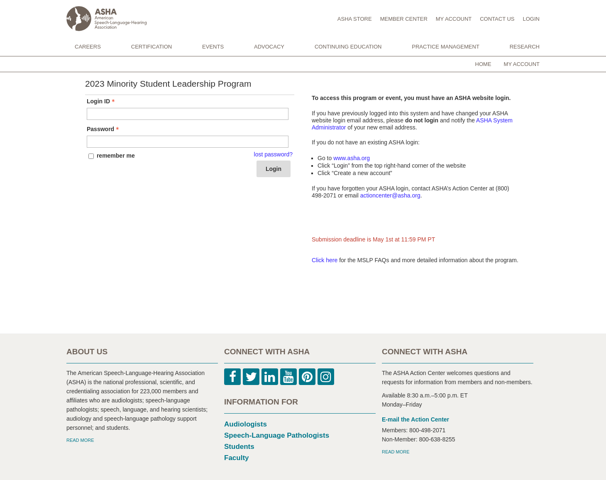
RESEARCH (525, 47)
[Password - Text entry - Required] (187, 142)
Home (483, 64)
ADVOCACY (269, 47)
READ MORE (80, 440)
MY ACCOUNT (454, 19)
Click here (324, 260)
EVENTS (213, 47)
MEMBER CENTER (404, 19)
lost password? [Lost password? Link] (273, 154)
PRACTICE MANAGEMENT (445, 47)
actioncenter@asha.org (390, 195)
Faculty (236, 458)
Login (273, 169)
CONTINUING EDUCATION (348, 47)
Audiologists (245, 424)
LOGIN (531, 19)
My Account (522, 64)
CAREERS (88, 47)
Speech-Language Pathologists (276, 435)
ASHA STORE (354, 19)
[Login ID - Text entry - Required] (187, 114)
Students (239, 447)
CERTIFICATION (151, 47)
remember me (116, 155)
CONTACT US (497, 19)
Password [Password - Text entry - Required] (104, 129)
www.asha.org (351, 158)
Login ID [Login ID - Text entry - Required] (102, 101)
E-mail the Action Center (415, 419)
